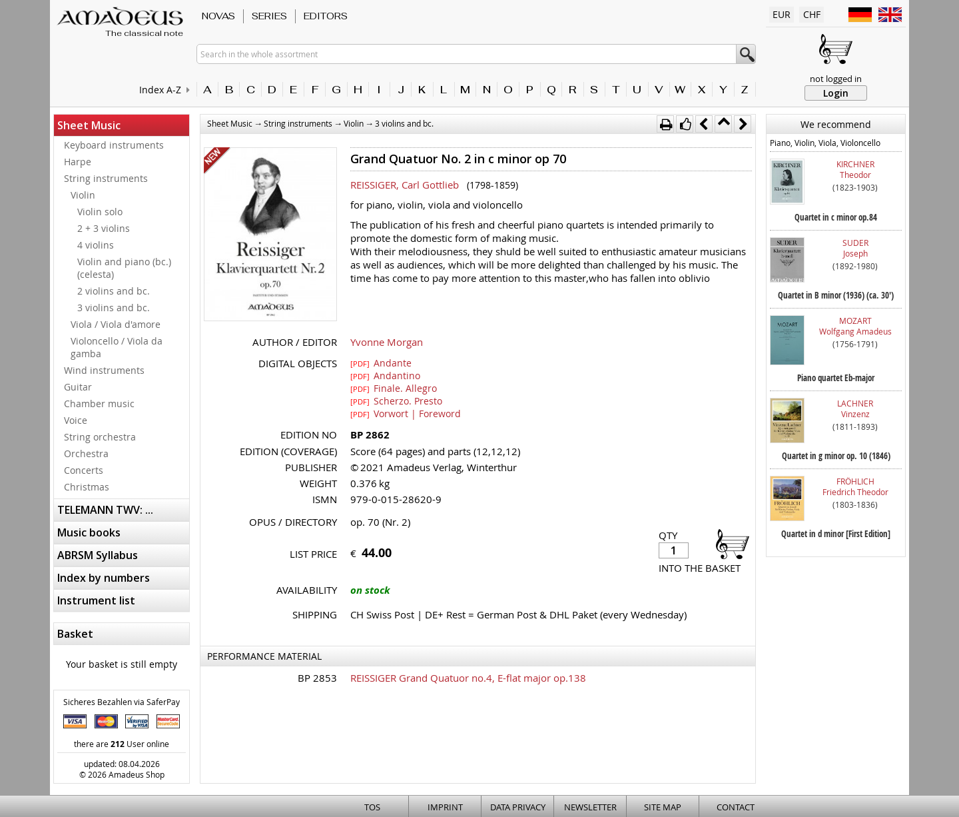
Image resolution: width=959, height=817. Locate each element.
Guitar (78, 387)
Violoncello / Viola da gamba (116, 347)
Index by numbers (103, 577)
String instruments (106, 178)
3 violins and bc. (113, 307)
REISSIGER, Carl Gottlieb (404, 184)
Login (835, 93)
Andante (381, 363)
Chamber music (99, 403)
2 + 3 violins (103, 228)
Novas (218, 16)
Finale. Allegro (393, 388)
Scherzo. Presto (396, 401)
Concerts (83, 470)
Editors (326, 16)
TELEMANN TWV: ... (105, 509)
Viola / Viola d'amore (115, 324)
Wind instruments (104, 370)
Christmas (86, 486)
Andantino (385, 375)
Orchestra (86, 453)
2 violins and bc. (113, 291)
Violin (83, 195)
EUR (781, 14)
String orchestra (100, 436)
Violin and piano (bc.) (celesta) (124, 268)
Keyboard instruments (114, 145)
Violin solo (100, 211)
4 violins (95, 245)
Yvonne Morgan (386, 342)
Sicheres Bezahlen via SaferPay (121, 701)
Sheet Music (89, 125)
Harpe (77, 161)
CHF (811, 14)
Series (269, 16)
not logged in (836, 79)
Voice (75, 420)
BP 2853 (317, 677)
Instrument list (96, 600)
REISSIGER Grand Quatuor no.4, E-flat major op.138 (468, 677)
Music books (89, 532)
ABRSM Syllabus (97, 555)
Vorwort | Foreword (405, 413)
